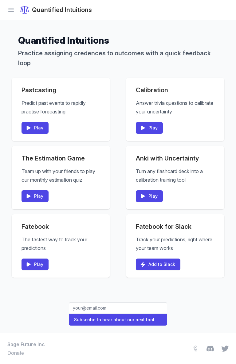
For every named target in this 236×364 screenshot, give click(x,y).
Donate (15, 353)
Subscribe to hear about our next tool (114, 319)
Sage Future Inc (26, 344)
